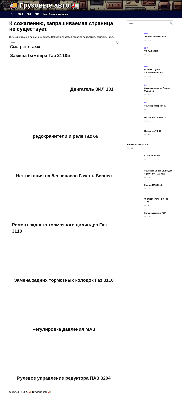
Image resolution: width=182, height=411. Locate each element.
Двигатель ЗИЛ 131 (91, 89)
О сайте (13, 392)
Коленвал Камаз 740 (137, 144)
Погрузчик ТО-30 (152, 131)
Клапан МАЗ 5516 (153, 185)
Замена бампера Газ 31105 (40, 55)
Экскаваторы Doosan (155, 36)
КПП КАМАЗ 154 (152, 156)
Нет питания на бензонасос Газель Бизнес (64, 175)
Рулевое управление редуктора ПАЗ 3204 (64, 378)
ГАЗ (29, 14)
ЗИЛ (37, 14)
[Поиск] (116, 42)
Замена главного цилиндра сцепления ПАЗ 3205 (158, 172)
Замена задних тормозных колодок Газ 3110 (64, 280)
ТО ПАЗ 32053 (151, 51)
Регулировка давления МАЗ (63, 329)
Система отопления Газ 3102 (156, 200)
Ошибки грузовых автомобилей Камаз (154, 71)
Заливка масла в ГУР (155, 213)
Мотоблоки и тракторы (55, 14)
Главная (12, 14)
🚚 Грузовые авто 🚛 (44, 5)
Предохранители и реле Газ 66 (63, 136)
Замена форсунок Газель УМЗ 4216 (157, 89)
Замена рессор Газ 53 (155, 106)
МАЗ (20, 14)
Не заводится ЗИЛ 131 (155, 117)
